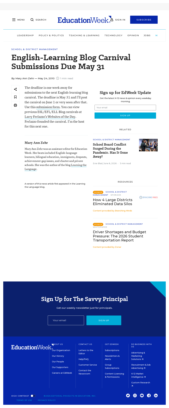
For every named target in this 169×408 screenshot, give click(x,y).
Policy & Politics (51, 35)
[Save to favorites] (15, 97)
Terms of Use (24, 400)
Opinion (133, 35)
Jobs (147, 35)
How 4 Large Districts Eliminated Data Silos (112, 202)
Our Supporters (60, 367)
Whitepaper (100, 227)
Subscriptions (112, 350)
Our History (58, 356)
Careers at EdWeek (62, 373)
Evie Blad (97, 163)
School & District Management (34, 49)
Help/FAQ (84, 359)
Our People (58, 361)
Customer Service (88, 365)
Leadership (25, 35)
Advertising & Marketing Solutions (138, 356)
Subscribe (144, 19)
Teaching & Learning (84, 35)
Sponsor (116, 195)
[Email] (66, 320)
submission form (48, 107)
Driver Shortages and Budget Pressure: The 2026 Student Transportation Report (119, 236)
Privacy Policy (47, 400)
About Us (57, 344)
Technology (113, 35)
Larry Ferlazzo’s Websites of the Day (50, 116)
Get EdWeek (112, 344)
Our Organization (61, 350)
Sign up (104, 320)
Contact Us (85, 344)
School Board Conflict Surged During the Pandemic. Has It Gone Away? (110, 151)
